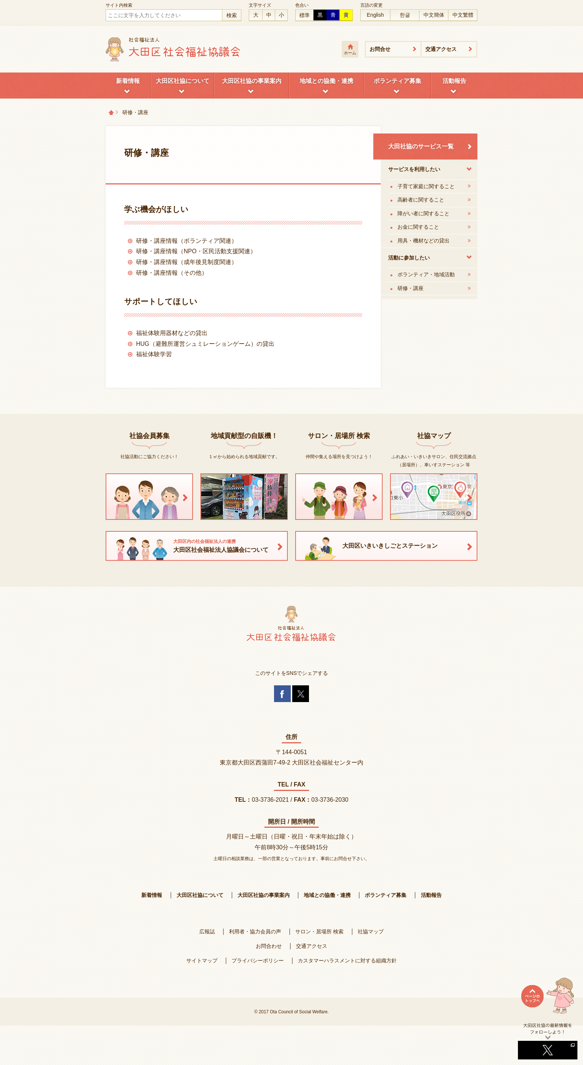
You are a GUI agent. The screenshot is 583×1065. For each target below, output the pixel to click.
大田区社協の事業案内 (251, 81)
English (375, 15)
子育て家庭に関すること (426, 186)
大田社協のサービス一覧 (421, 146)
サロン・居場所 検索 (319, 931)
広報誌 (207, 931)
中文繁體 (462, 15)
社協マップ (371, 931)
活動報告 (454, 81)
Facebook (282, 693)
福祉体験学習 (154, 354)
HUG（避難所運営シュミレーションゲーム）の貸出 (205, 344)
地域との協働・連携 (326, 81)
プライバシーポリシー (258, 960)
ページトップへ (547, 1000)
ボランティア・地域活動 (426, 274)
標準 (304, 15)
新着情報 (128, 81)
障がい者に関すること (423, 213)
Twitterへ (547, 1040)
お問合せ (380, 49)
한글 (405, 15)
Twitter (300, 693)
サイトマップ (202, 960)
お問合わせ (269, 946)
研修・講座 (410, 288)
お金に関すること (418, 227)
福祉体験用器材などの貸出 (171, 333)
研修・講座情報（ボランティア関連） (186, 241)
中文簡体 (433, 15)
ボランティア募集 (397, 81)
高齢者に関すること (420, 200)
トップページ (111, 112)
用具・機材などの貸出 (423, 241)
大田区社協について (182, 81)
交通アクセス (441, 49)
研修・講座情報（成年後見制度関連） (186, 262)
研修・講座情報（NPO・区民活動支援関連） (196, 251)
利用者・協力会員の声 (255, 931)
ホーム (350, 53)
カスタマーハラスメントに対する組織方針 (347, 960)
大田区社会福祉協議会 (173, 49)
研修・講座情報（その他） (171, 273)
